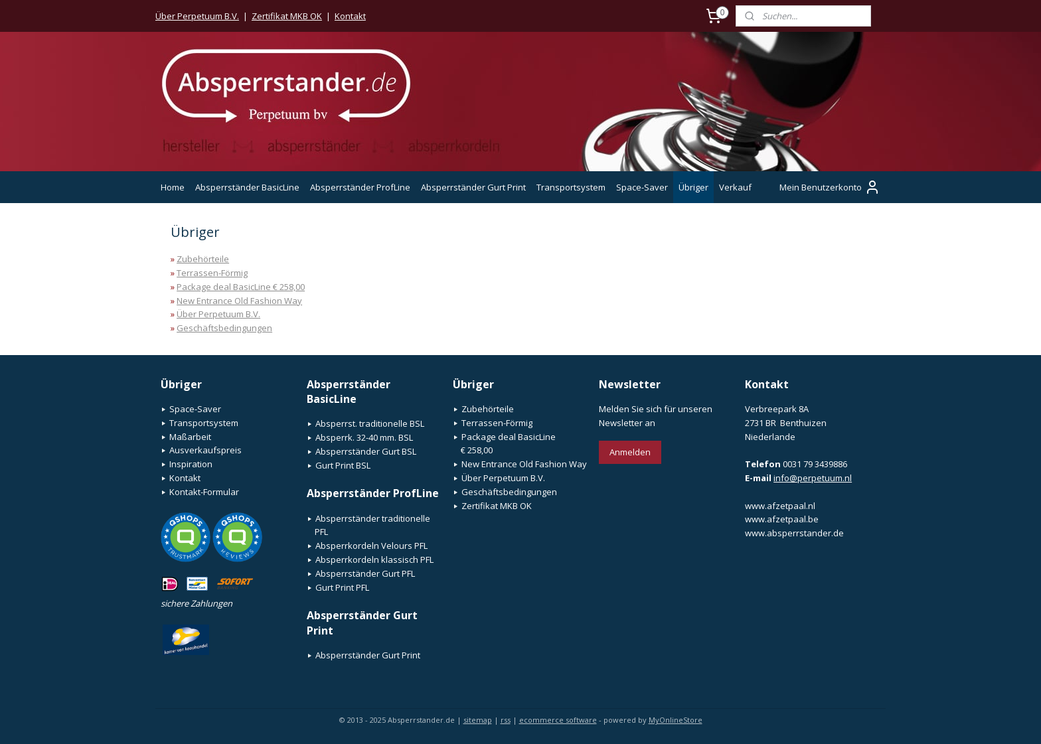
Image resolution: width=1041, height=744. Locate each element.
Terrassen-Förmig (212, 273)
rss (506, 720)
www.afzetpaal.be (782, 519)
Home (173, 187)
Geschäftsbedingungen (224, 328)
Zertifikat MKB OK (287, 16)
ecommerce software (558, 720)
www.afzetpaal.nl (780, 506)
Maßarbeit (190, 437)
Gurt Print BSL (342, 465)
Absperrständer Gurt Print (473, 187)
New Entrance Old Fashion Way (239, 301)
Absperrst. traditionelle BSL (369, 423)
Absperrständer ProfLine (360, 187)
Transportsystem (570, 187)
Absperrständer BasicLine (247, 187)
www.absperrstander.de (794, 533)
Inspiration (190, 464)
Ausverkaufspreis (205, 450)
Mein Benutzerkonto (829, 187)
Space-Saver (642, 187)
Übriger (693, 187)
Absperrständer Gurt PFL (365, 573)
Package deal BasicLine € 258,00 (241, 287)
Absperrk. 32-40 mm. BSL (364, 437)
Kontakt (350, 16)
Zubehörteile (203, 259)
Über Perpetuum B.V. (197, 16)
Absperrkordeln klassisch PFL (374, 559)
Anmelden (630, 452)
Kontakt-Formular (204, 492)
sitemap (477, 720)
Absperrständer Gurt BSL (365, 451)
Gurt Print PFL (342, 587)
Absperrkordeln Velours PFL (371, 546)
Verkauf (735, 187)
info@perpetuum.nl (812, 478)
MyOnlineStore (675, 720)
